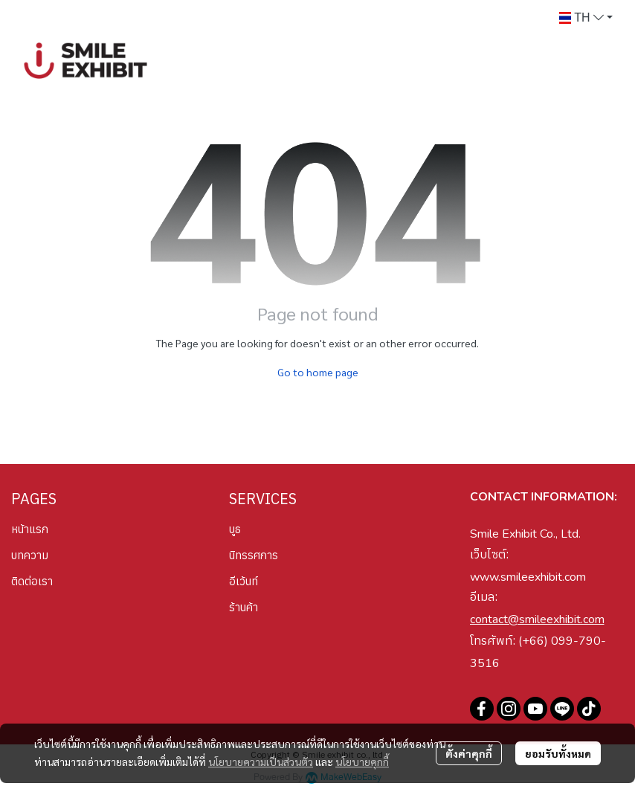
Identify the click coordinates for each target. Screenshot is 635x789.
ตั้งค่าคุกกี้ (468, 753)
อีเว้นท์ (243, 581)
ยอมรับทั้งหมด (558, 753)
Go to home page (317, 372)
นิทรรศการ (253, 555)
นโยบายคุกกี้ (362, 761)
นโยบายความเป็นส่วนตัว (260, 761)
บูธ (235, 529)
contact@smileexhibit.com (537, 619)
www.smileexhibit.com (528, 577)
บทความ (29, 555)
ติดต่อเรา (32, 581)
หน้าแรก (29, 529)
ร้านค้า (243, 607)
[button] (586, 18)
